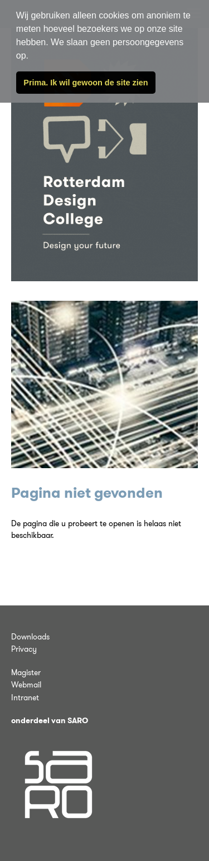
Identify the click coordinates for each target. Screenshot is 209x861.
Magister (26, 672)
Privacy (24, 649)
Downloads (30, 636)
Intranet (25, 697)
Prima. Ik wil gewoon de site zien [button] (85, 82)
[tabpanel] (104, 384)
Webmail (26, 684)
